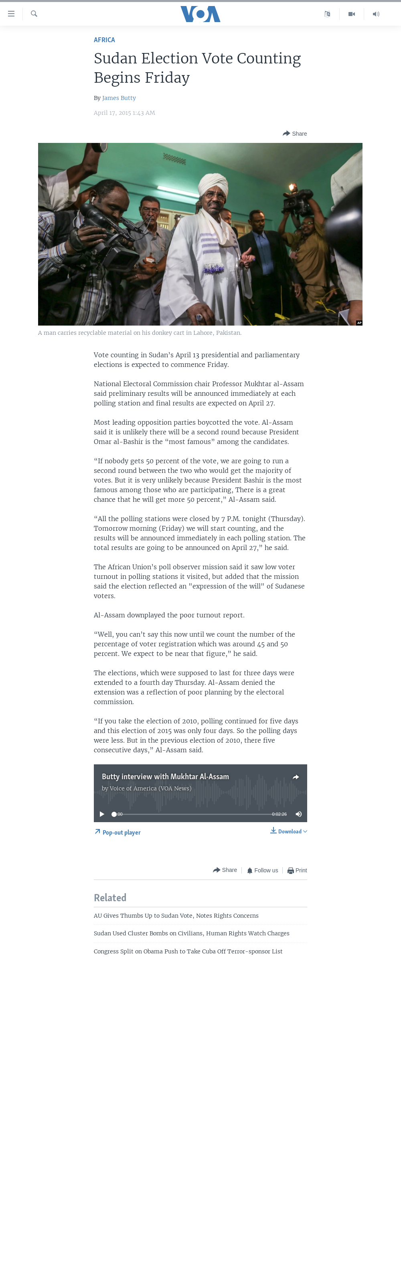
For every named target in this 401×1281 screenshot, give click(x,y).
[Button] (295, 133)
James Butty (119, 98)
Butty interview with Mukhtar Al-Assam (165, 777)
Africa (104, 40)
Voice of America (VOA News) (151, 788)
